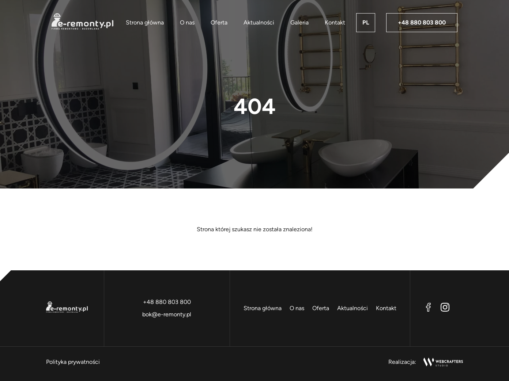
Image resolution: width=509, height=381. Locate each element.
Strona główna (145, 22)
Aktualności (259, 22)
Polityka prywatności (73, 361)
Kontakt (335, 22)
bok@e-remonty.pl (166, 314)
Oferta (219, 22)
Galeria (299, 22)
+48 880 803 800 (422, 22)
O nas (187, 22)
